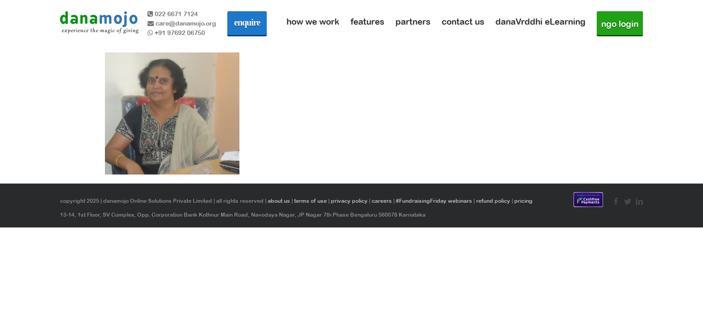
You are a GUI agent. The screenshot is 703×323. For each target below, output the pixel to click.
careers (382, 201)
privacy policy (349, 201)
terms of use (310, 201)
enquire (247, 22)
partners (412, 21)
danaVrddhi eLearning (540, 21)
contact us (463, 21)
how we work (312, 21)
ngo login (619, 24)
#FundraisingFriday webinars (434, 201)
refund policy (493, 201)
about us (279, 201)
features (367, 21)
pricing (523, 201)
